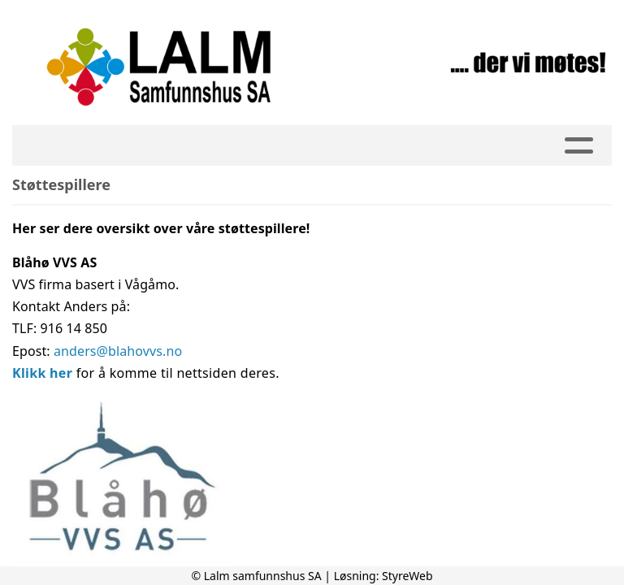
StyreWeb (407, 575)
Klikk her (42, 373)
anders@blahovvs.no (118, 351)
